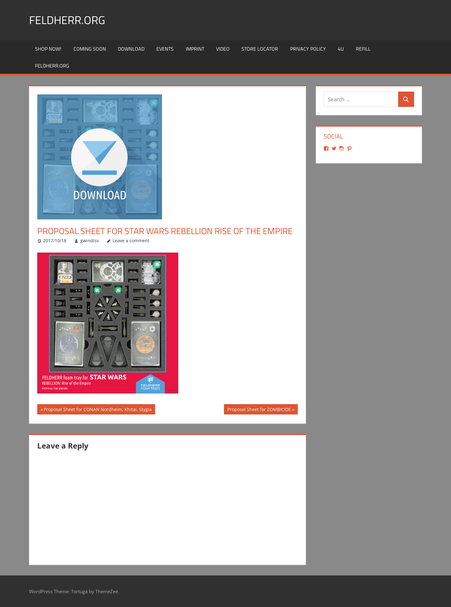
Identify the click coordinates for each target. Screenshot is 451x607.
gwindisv (89, 240)
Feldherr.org (67, 19)
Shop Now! (48, 49)
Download (131, 49)
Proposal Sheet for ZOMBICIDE (259, 410)
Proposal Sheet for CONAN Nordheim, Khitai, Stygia (97, 410)
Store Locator (259, 49)
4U (341, 49)
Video (223, 49)
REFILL (363, 49)
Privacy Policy (308, 49)
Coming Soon (89, 49)
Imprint (195, 49)
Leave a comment (131, 240)
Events (165, 49)
